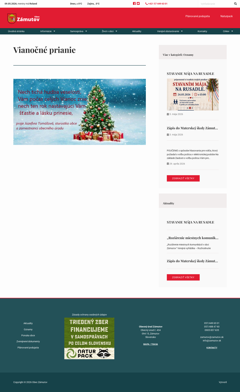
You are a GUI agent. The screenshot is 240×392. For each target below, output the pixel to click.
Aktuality (136, 31)
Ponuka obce (28, 335)
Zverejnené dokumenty (28, 341)
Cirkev (226, 31)
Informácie (46, 31)
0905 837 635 (212, 330)
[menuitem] (197, 16)
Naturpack (226, 16)
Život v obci (108, 31)
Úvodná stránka (16, 31)
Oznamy (28, 329)
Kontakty (202, 31)
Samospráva (76, 31)
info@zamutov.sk (212, 340)
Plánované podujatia (198, 16)
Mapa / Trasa (150, 344)
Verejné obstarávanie (168, 31)
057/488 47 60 (212, 326)
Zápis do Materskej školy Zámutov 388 (196, 128)
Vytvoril (223, 382)
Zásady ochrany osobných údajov (89, 314)
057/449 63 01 (212, 323)
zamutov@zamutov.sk (212, 337)
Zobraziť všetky (183, 178)
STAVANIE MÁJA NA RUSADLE (190, 73)
